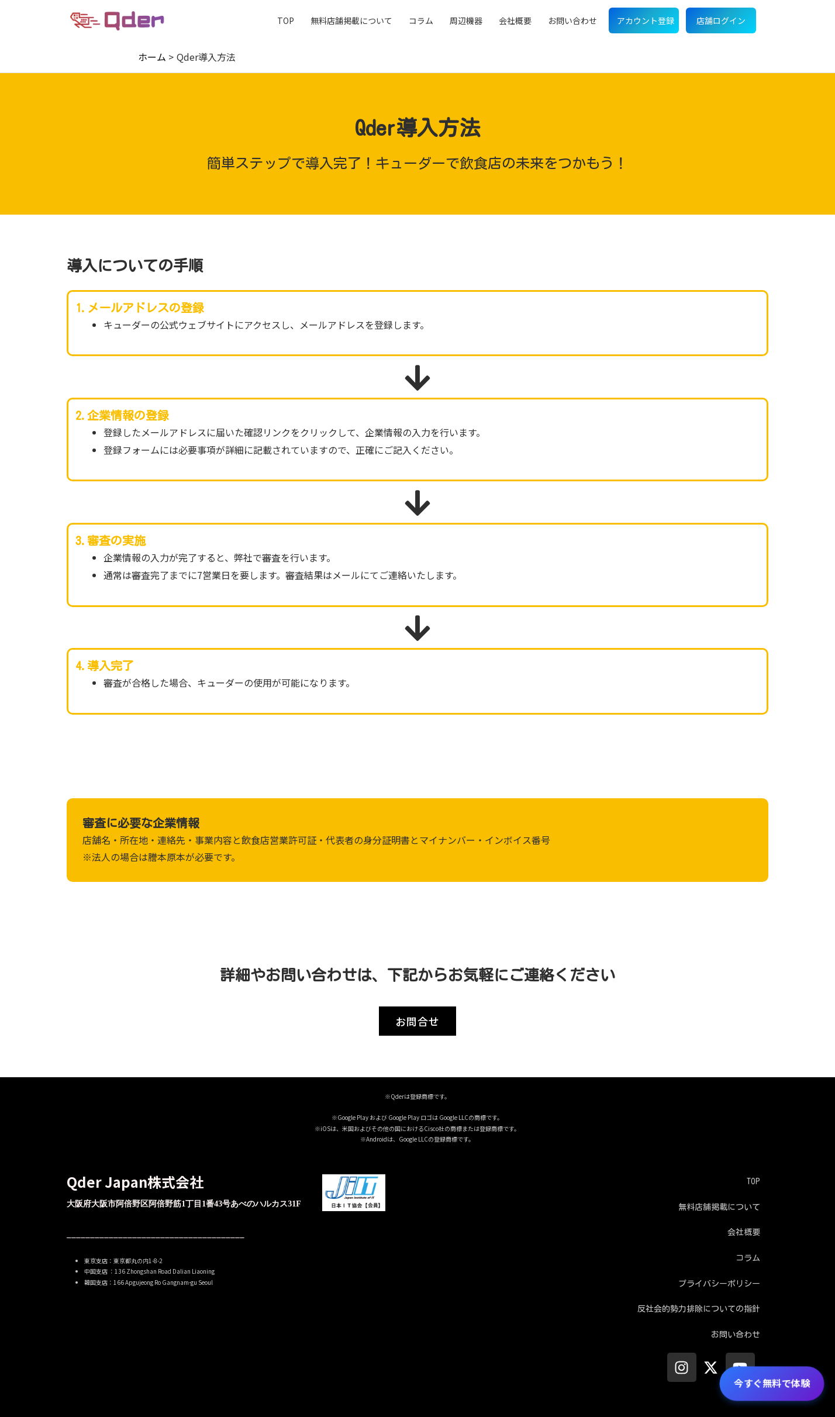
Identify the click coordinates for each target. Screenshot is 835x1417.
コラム (421, 20)
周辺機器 (466, 20)
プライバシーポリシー (719, 1284)
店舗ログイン (721, 20)
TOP (285, 20)
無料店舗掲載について (351, 20)
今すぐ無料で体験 (771, 1382)
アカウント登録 (645, 20)
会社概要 (515, 20)
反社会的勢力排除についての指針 (698, 1309)
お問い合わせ (572, 20)
